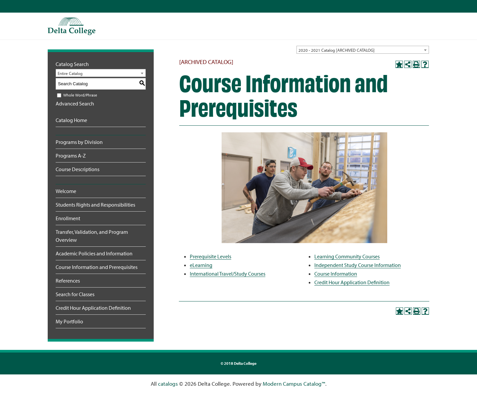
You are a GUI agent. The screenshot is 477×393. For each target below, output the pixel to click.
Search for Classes (75, 294)
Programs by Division (79, 142)
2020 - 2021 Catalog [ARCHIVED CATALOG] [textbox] (336, 50)
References (68, 280)
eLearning (201, 265)
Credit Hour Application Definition (93, 307)
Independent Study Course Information (357, 265)
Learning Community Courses (347, 256)
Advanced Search (75, 103)
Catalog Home (71, 120)
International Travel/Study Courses (227, 273)
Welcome (66, 191)
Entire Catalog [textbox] (70, 73)
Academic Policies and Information (94, 253)
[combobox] (362, 50)
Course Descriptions (77, 169)
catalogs (168, 383)
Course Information (335, 273)
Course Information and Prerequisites (96, 267)
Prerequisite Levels (210, 256)
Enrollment (68, 218)
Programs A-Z (71, 155)
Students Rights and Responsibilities (95, 204)
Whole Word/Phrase (80, 95)
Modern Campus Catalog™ (294, 383)
